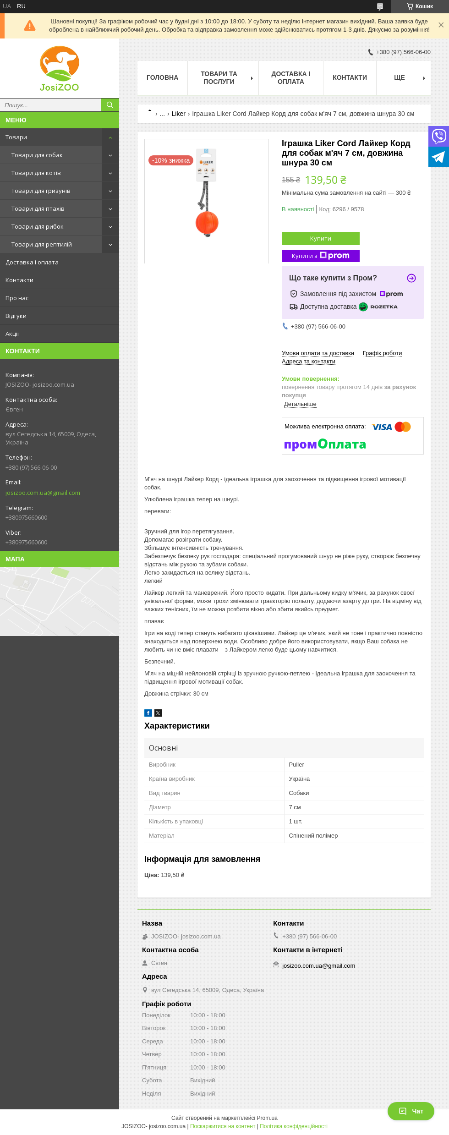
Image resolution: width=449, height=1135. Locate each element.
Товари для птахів (38, 208)
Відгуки (16, 316)
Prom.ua (267, 1118)
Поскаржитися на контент (222, 1126)
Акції (12, 333)
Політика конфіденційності (294, 1126)
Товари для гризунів (41, 190)
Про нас (16, 298)
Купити (320, 238)
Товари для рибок (37, 226)
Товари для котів (36, 173)
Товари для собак (37, 155)
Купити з (321, 256)
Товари (16, 137)
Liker (179, 113)
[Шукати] (110, 105)
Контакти (19, 280)
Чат (411, 1111)
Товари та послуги (219, 77)
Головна (162, 77)
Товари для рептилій (41, 244)
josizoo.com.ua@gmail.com (42, 492)
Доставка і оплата (32, 262)
